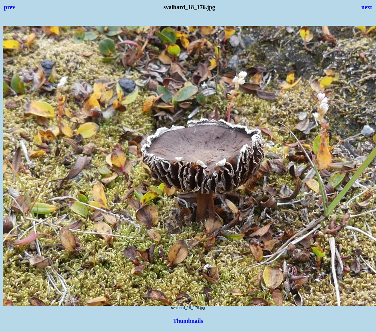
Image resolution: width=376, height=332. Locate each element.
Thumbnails (188, 321)
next (366, 7)
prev (9, 7)
